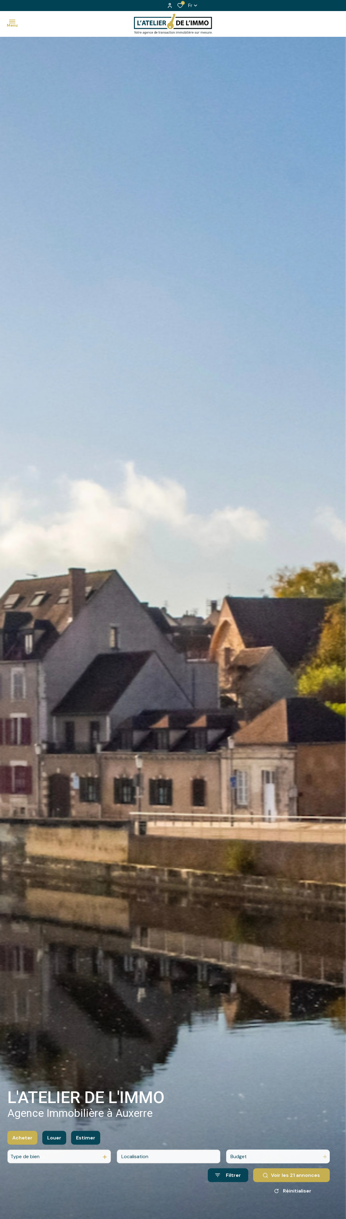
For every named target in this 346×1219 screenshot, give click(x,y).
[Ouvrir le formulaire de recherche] (228, 1183)
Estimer (85, 1146)
